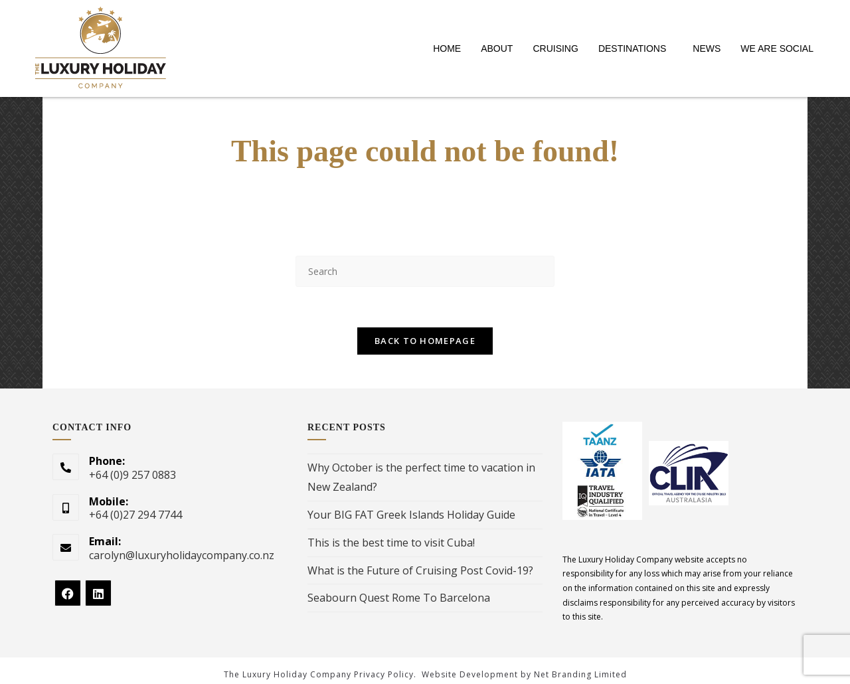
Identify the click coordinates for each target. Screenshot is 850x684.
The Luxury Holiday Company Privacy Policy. (320, 674)
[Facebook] (67, 593)
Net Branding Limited (580, 674)
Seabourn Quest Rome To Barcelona (398, 597)
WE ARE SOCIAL (776, 48)
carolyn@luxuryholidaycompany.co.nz (181, 555)
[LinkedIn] (98, 593)
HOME (447, 48)
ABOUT (497, 48)
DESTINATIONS (632, 48)
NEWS (707, 48)
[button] (635, 48)
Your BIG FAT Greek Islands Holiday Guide (411, 514)
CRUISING (555, 48)
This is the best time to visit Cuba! (391, 542)
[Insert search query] (425, 271)
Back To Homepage (425, 341)
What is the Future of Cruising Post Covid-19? (420, 570)
